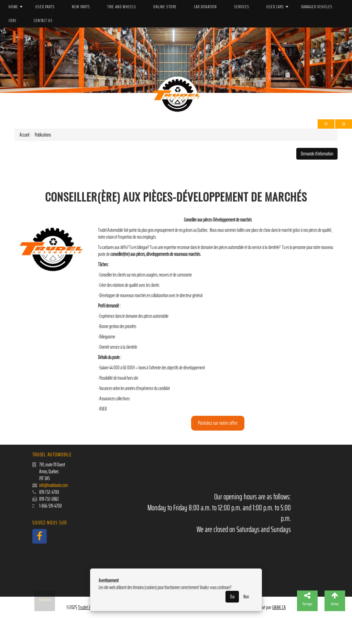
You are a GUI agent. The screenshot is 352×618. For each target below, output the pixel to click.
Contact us (43, 20)
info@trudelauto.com (53, 485)
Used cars (275, 6)
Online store (165, 6)
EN (343, 124)
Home (13, 6)
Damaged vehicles (316, 6)
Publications (43, 135)
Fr (326, 124)
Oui (232, 596)
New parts (81, 6)
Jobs (12, 20)
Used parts (45, 6)
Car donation (205, 6)
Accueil (24, 135)
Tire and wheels (121, 6)
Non (246, 596)
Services (241, 6)
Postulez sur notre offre (218, 423)
